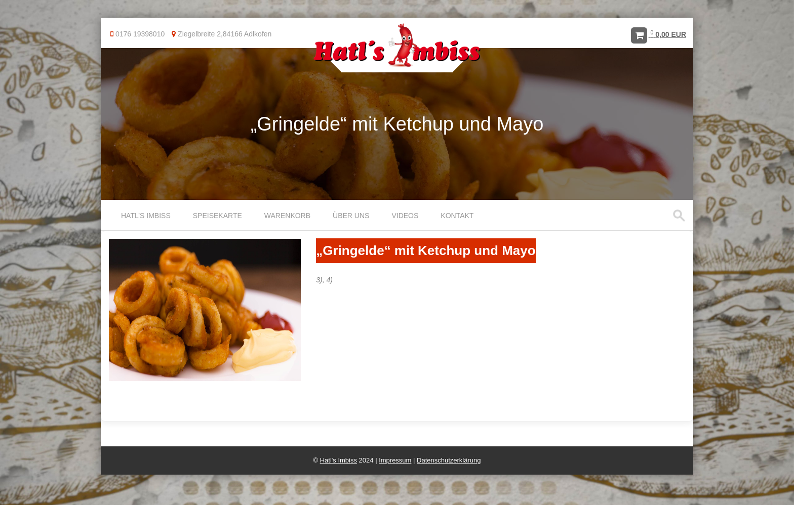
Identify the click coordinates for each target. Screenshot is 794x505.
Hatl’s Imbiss (146, 216)
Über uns (351, 216)
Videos (404, 216)
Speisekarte (217, 216)
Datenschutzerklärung (449, 460)
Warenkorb (287, 216)
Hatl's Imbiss (338, 460)
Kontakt (457, 216)
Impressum (395, 460)
